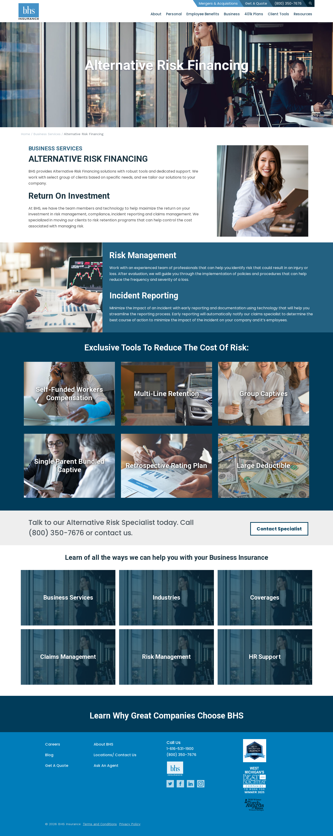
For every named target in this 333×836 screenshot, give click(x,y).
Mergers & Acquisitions (218, 3)
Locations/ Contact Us (115, 755)
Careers (52, 744)
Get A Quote (256, 3)
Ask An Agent (106, 765)
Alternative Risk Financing (83, 134)
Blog (49, 755)
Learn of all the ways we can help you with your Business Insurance (166, 557)
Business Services (47, 134)
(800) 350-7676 (288, 3)
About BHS (103, 744)
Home (25, 134)
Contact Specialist (279, 529)
